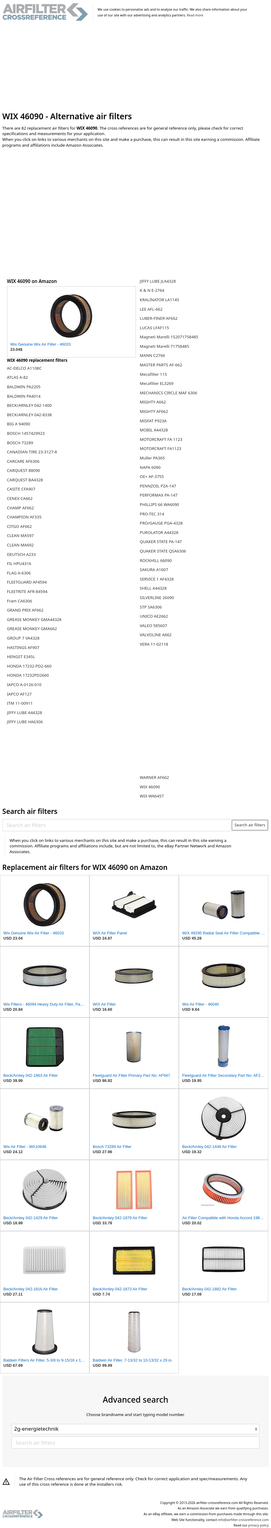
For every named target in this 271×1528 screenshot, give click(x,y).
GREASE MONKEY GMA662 (32, 628)
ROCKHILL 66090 (156, 560)
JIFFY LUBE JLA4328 (158, 281)
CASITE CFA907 (21, 489)
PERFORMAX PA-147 (159, 495)
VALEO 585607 (153, 625)
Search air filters (250, 825)
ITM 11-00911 (20, 703)
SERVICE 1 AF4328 (157, 579)
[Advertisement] (135, 66)
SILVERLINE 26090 (157, 597)
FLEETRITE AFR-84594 (27, 591)
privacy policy (258, 1525)
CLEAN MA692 (20, 545)
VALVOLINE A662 (156, 634)
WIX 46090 (150, 787)
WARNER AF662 (154, 777)
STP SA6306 (151, 607)
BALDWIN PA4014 (23, 396)
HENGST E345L (21, 656)
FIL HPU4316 (19, 563)
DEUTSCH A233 (21, 554)
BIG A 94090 (18, 424)
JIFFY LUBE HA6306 (25, 721)
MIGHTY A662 (153, 402)
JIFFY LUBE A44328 (24, 712)
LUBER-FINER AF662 (159, 318)
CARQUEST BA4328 (25, 480)
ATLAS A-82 (17, 377)
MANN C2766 (152, 355)
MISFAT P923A (153, 421)
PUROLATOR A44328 (159, 532)
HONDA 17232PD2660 (28, 675)
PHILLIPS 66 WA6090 (159, 504)
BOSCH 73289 (20, 442)
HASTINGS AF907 (23, 647)
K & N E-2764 (152, 290)
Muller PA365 (152, 458)
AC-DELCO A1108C (24, 368)
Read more (195, 15)
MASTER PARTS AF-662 (161, 365)
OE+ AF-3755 (152, 476)
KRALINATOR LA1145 (159, 299)
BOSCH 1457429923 (26, 433)
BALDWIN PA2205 (23, 386)
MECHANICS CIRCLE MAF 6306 (168, 393)
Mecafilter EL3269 (157, 383)
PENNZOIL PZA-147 (158, 486)
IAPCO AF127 (19, 694)
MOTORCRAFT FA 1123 (161, 439)
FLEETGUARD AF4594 (27, 582)
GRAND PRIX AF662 (25, 610)
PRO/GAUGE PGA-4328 (161, 523)
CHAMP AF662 (20, 508)
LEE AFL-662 (151, 309)
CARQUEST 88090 (23, 470)
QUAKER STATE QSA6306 (163, 551)
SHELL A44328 (153, 588)
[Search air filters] (117, 825)
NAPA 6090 (150, 467)
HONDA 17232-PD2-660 (29, 666)
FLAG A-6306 (19, 573)
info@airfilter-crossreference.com (243, 1520)
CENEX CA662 (20, 498)
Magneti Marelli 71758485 (164, 346)
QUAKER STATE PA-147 (161, 541)
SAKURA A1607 (154, 569)
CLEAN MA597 (20, 535)
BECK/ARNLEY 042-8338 (29, 414)
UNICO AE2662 (154, 616)
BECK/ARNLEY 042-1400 (29, 405)
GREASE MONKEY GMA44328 (34, 619)
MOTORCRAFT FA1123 (160, 448)
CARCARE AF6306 (23, 461)
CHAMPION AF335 (24, 517)
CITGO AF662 (19, 526)
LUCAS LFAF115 (154, 327)
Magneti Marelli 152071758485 (169, 337)
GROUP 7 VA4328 (23, 638)
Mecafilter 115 (153, 374)
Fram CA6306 (19, 601)
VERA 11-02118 (154, 644)
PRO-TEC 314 (152, 514)
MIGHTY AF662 (154, 411)
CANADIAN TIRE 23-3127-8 (32, 452)
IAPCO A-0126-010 (24, 684)
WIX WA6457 (152, 796)
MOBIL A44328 (154, 430)
